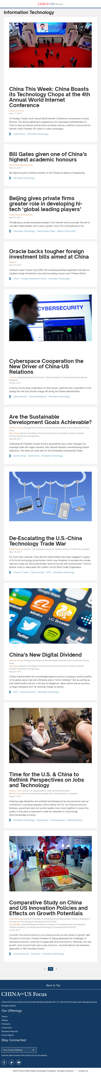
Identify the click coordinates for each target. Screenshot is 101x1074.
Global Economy (74, 820)
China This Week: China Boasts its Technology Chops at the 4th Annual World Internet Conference (49, 97)
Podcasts (6, 1024)
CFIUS (16, 278)
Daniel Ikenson (16, 549)
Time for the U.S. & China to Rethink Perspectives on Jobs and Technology (46, 779)
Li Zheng (13, 377)
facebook (4, 1062)
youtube (18, 1062)
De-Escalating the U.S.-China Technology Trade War (45, 541)
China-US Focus (16, 111)
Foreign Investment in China (33, 278)
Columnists (7, 1027)
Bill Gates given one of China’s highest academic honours (48, 157)
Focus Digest (8, 1035)
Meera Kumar (15, 793)
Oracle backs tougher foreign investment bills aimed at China (49, 254)
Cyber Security (20, 396)
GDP (15, 692)
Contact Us (83, 1071)
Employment (42, 820)
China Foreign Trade (46, 231)
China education (58, 820)
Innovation (35, 954)
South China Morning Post (20, 165)
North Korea (33, 456)
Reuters (12, 262)
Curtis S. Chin (15, 791)
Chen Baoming (15, 919)
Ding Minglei (14, 924)
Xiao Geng (14, 433)
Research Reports (10, 1031)
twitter (11, 1062)
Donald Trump (19, 456)
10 (50, 969)
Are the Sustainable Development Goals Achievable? (50, 419)
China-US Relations (37, 396)
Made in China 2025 (66, 231)
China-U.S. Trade (20, 572)
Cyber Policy (19, 134)
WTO (48, 572)
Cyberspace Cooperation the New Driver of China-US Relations (46, 366)
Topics (5, 1016)
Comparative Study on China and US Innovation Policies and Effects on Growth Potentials (48, 907)
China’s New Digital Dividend (45, 655)
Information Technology (37, 134)
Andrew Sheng (15, 428)
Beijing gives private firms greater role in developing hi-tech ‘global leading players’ (45, 203)
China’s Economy (27, 692)
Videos (5, 1020)
